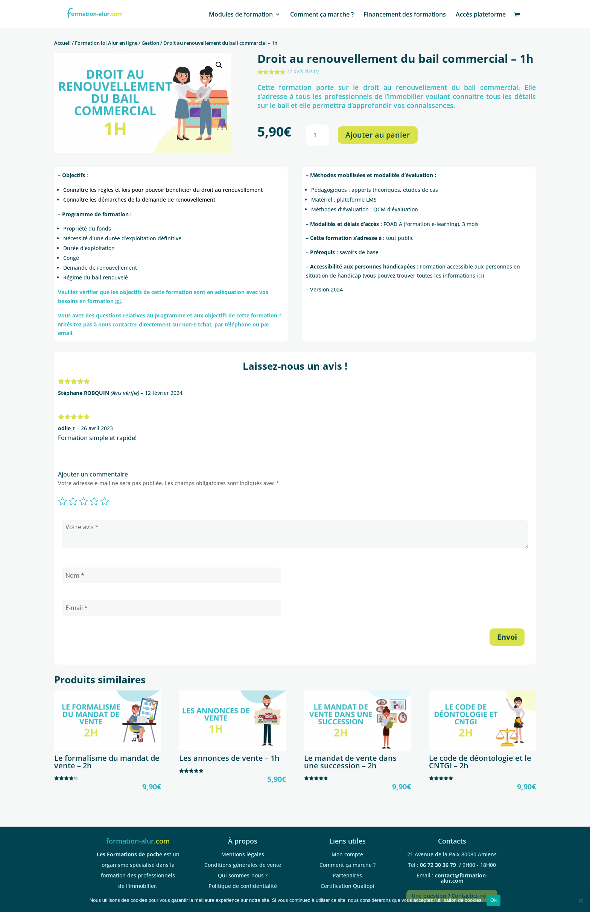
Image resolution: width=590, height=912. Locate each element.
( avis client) (303, 71)
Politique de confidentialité (242, 885)
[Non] (580, 900)
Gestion (150, 42)
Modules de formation (241, 15)
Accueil (62, 42)
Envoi (507, 637)
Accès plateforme (481, 15)
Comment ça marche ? (322, 15)
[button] (219, 65)
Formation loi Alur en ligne (106, 42)
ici (479, 275)
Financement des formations (404, 15)
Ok (493, 900)
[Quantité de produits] (317, 135)
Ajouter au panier (377, 135)
